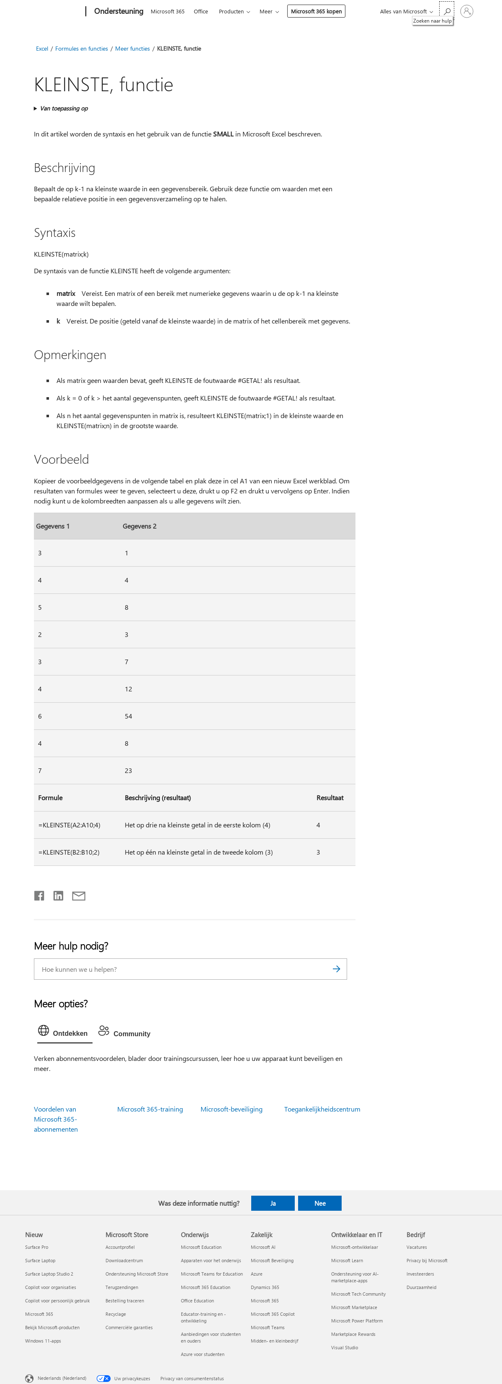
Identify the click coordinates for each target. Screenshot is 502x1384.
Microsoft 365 (168, 11)
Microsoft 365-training (150, 1108)
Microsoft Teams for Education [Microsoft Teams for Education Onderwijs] (212, 1274)
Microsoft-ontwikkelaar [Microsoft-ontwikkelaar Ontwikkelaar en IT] (354, 1247)
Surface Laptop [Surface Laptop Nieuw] (40, 1260)
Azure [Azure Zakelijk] (257, 1274)
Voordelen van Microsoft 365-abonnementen (56, 1118)
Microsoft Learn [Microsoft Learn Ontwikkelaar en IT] (347, 1260)
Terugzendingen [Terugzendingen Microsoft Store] (122, 1287)
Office (201, 11)
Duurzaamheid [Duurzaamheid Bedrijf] (421, 1287)
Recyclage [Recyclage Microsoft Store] (116, 1314)
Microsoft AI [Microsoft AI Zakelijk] (263, 1247)
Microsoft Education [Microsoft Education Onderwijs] (201, 1247)
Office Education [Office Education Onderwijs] (197, 1300)
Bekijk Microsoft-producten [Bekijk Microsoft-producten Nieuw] (52, 1327)
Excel (42, 48)
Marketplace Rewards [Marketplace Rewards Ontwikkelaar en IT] (353, 1334)
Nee (320, 1203)
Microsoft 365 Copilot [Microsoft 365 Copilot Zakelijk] (273, 1314)
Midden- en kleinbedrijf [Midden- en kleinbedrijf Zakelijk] (274, 1341)
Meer (266, 11)
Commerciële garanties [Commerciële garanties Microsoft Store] (129, 1327)
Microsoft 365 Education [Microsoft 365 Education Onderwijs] (205, 1287)
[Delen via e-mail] (74, 894)
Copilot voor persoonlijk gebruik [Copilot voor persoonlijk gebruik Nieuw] (57, 1300)
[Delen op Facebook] (40, 894)
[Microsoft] (53, 11)
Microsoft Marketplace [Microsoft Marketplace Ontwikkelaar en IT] (354, 1307)
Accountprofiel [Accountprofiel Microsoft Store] (120, 1247)
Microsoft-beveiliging (232, 1108)
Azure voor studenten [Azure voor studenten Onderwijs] (202, 1354)
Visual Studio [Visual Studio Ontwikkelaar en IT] (344, 1347)
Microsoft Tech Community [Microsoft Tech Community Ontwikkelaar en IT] (358, 1294)
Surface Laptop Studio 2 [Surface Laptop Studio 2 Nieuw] (49, 1274)
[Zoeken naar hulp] (446, 10)
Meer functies (132, 48)
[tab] (65, 1032)
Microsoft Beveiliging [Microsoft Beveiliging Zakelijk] (272, 1260)
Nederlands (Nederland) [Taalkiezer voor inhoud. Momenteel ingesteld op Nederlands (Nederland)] (62, 1377)
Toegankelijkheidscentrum (322, 1108)
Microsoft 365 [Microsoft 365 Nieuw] (39, 1314)
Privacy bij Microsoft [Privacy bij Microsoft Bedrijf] (427, 1260)
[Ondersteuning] (118, 11)
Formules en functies (81, 48)
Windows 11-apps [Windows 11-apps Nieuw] (43, 1341)
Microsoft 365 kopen (316, 11)
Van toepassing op (64, 108)
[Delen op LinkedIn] (55, 894)
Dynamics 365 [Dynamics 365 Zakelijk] (265, 1287)
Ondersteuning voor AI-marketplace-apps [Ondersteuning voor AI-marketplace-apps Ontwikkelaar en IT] (354, 1277)
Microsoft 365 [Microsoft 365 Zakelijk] (265, 1300)
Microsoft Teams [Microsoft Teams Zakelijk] (268, 1327)
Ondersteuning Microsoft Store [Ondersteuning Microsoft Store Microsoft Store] (137, 1274)
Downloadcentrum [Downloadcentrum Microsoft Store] (124, 1260)
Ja (273, 1203)
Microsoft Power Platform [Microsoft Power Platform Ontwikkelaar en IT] (357, 1320)
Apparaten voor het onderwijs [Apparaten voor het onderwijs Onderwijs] (211, 1260)
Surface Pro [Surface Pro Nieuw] (36, 1247)
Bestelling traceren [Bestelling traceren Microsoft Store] (125, 1300)
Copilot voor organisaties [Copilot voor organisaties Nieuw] (50, 1287)
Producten (231, 11)
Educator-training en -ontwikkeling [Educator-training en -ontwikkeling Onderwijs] (203, 1317)
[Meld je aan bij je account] (467, 11)
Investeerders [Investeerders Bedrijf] (420, 1274)
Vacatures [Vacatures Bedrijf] (417, 1247)
